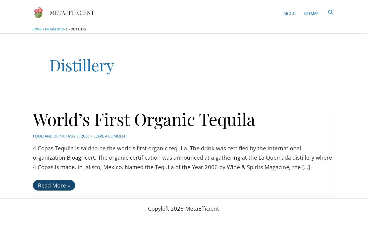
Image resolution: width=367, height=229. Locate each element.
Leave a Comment (110, 136)
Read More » (54, 186)
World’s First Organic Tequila (144, 118)
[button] (330, 12)
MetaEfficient (72, 12)
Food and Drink (49, 136)
